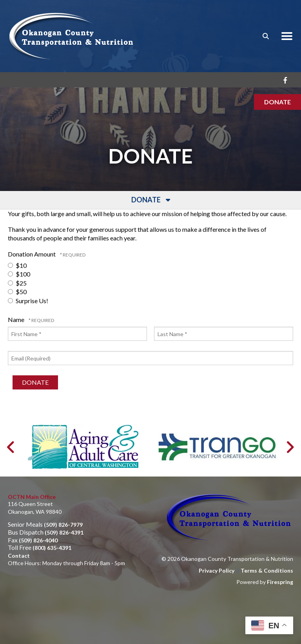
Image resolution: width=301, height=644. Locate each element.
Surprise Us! (28, 300)
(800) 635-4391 (52, 547)
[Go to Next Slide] (290, 447)
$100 (19, 274)
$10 (17, 265)
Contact (19, 555)
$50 (17, 291)
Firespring (280, 582)
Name (16, 319)
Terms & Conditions (267, 570)
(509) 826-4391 (64, 532)
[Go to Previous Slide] (11, 447)
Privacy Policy (216, 570)
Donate (277, 102)
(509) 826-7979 (63, 524)
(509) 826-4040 (38, 540)
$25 (17, 283)
